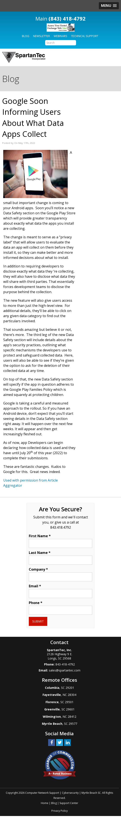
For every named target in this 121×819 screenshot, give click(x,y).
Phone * (35, 602)
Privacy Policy (59, 811)
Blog (25, 36)
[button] (109, 5)
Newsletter (41, 36)
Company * (38, 569)
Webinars (60, 36)
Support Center (69, 803)
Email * (35, 586)
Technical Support (84, 36)
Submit (38, 621)
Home (44, 803)
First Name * (40, 536)
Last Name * (40, 552)
